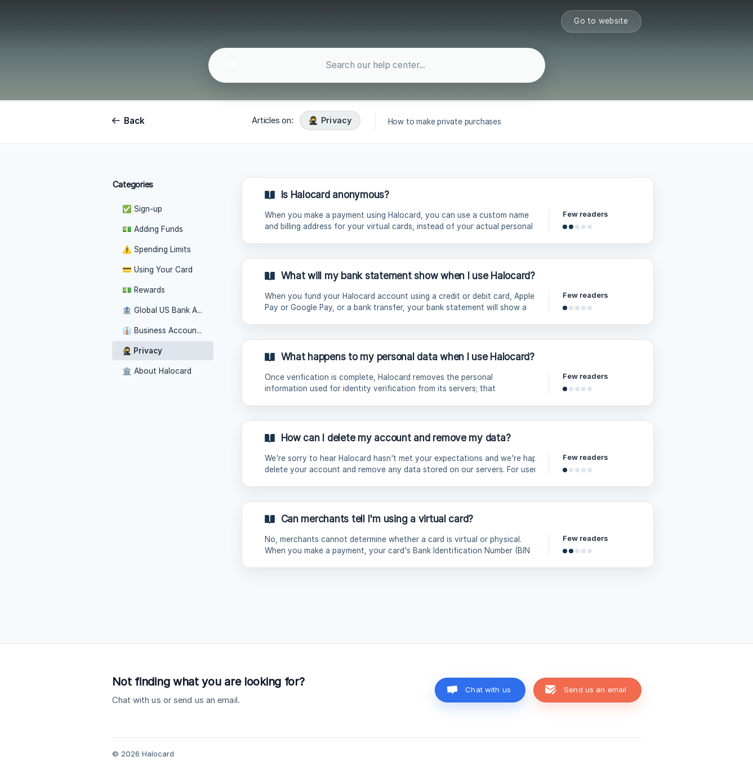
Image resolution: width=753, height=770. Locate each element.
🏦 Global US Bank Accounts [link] (167, 310)
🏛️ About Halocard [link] (156, 370)
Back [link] (134, 120)
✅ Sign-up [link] (142, 208)
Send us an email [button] (595, 689)
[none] (601, 21)
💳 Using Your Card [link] (157, 269)
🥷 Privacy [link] (142, 350)
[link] (448, 210)
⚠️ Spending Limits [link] (156, 249)
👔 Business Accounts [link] (163, 330)
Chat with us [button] (488, 689)
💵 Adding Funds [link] (152, 229)
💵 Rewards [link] (143, 289)
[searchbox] (376, 65)
